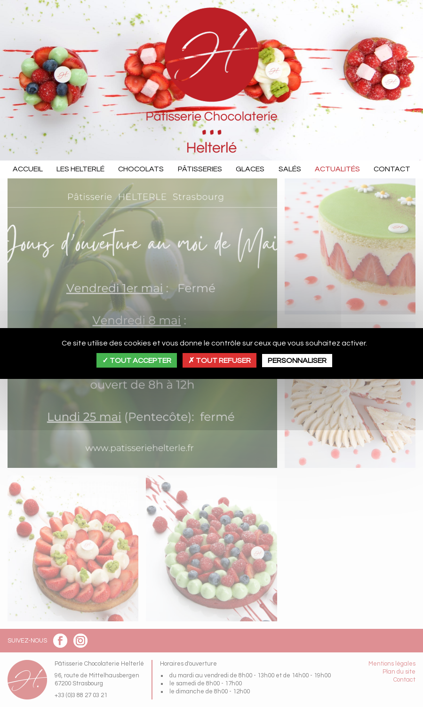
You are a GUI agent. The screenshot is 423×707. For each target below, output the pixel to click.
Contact (392, 169)
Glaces (250, 169)
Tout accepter (136, 360)
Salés (290, 169)
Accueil (28, 169)
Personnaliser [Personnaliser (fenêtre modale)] (297, 360)
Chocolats (141, 169)
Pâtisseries (200, 169)
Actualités (337, 169)
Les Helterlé (80, 169)
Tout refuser (219, 360)
